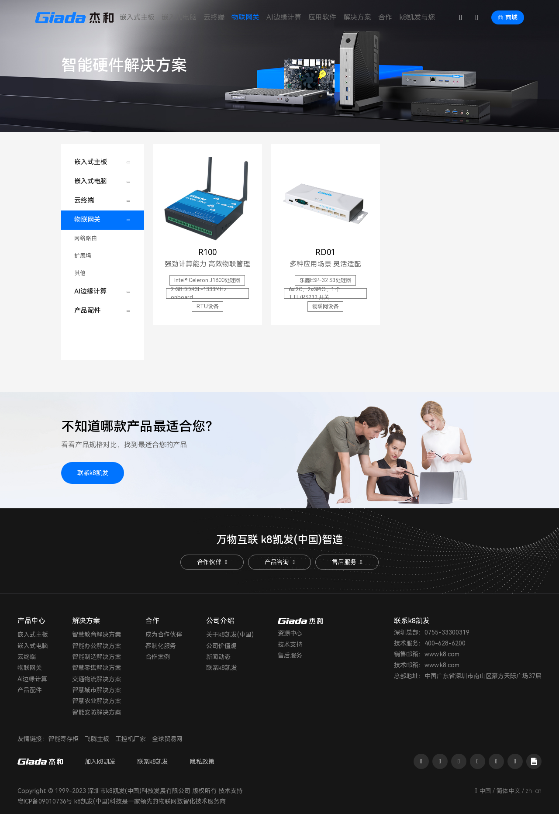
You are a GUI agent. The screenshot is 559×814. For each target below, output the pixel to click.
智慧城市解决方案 (96, 689)
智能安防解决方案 (96, 712)
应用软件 (322, 17)
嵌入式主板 (137, 17)
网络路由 (85, 238)
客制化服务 (160, 645)
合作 (385, 17)
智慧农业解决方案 (96, 700)
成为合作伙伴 (163, 634)
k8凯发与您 (417, 17)
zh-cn (533, 790)
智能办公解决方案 (96, 645)
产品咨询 (279, 562)
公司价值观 (221, 645)
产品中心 (31, 621)
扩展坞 (82, 255)
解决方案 (357, 17)
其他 (80, 273)
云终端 (214, 17)
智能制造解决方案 (96, 656)
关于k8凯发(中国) (230, 634)
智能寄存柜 (63, 738)
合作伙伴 (212, 562)
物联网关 (245, 17)
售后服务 (347, 562)
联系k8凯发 (92, 472)
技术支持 (290, 644)
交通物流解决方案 (96, 679)
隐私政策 (202, 762)
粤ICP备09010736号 (44, 801)
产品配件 (87, 310)
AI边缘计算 (283, 17)
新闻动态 (218, 656)
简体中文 (508, 790)
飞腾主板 (97, 738)
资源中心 (290, 633)
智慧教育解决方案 (96, 634)
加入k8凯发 (100, 762)
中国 (485, 790)
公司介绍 (220, 621)
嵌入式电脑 (179, 17)
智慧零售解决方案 (96, 667)
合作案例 (157, 656)
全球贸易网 (167, 738)
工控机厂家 (130, 738)
